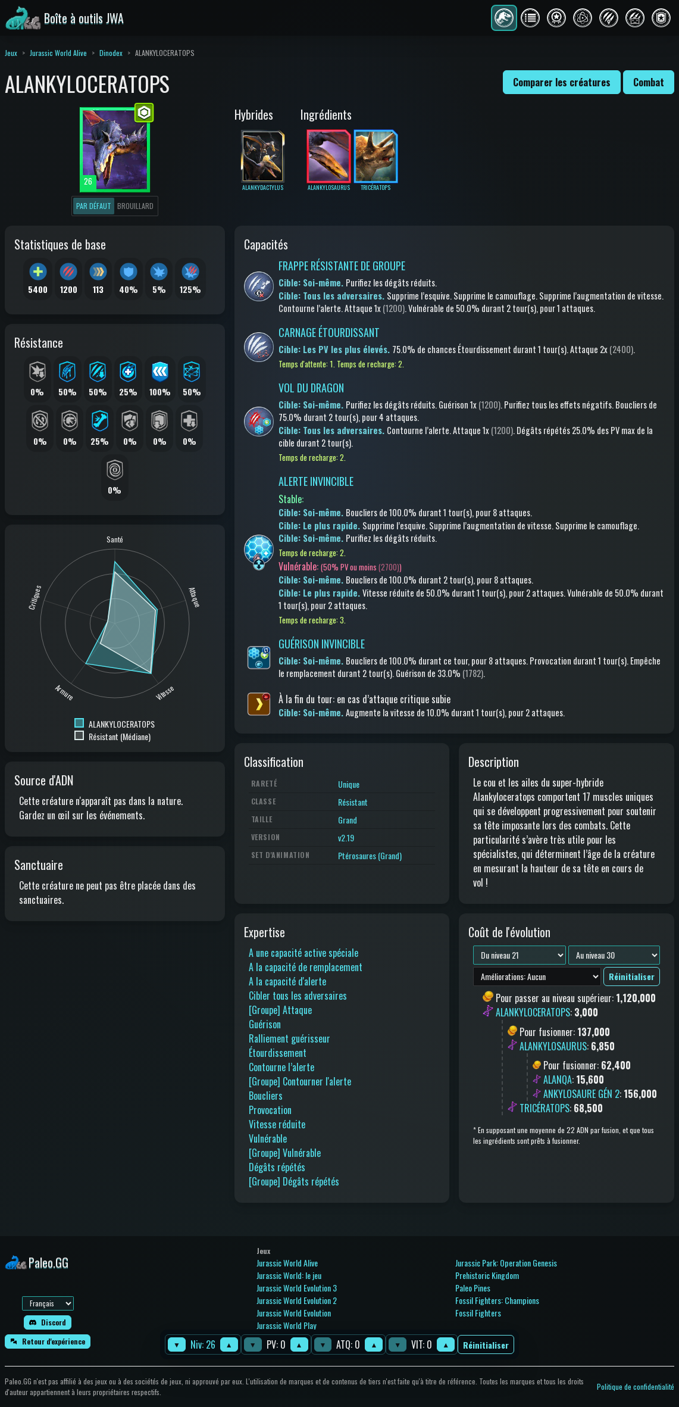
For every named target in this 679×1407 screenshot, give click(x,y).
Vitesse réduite (277, 1124)
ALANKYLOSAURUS (553, 1046)
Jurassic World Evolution (293, 1312)
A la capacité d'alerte (287, 981)
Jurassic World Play (286, 1325)
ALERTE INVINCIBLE (316, 481)
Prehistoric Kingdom (487, 1275)
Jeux (11, 53)
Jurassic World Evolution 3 (296, 1287)
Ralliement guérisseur (289, 1038)
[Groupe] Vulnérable (285, 1153)
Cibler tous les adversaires (298, 995)
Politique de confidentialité (635, 1386)
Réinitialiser (486, 1345)
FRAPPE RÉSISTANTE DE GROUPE (342, 265)
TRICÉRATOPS (545, 1108)
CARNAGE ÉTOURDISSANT (329, 332)
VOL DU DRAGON (311, 387)
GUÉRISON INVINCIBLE (322, 643)
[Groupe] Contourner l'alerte (300, 1081)
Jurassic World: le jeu (288, 1275)
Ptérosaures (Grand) (370, 855)
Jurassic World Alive (58, 53)
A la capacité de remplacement (305, 967)
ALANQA (557, 1079)
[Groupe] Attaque (280, 1010)
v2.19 (346, 837)
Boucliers (266, 1095)
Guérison (265, 1024)
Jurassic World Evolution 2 (296, 1300)
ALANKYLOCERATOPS (533, 1013)
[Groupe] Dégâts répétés (294, 1181)
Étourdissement (277, 1053)
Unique (348, 784)
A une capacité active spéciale (303, 953)
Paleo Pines (472, 1287)
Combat (648, 82)
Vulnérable (268, 1138)
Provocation (270, 1110)
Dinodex (111, 53)
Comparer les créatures (562, 82)
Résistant (353, 801)
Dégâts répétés (277, 1167)
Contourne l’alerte (281, 1067)
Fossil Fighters (478, 1312)
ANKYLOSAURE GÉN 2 (581, 1094)
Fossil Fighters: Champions (497, 1300)
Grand (347, 819)
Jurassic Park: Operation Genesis (506, 1262)
